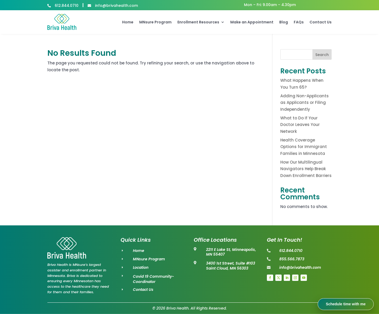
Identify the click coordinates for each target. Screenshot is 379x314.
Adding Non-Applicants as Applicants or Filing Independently (304, 102)
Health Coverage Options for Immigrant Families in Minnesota (303, 146)
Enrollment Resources (198, 22)
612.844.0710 (290, 250)
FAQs (299, 22)
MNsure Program (155, 22)
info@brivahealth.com (300, 267)
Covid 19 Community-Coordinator (153, 279)
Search (322, 54)
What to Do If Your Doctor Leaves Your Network (300, 124)
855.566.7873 (291, 259)
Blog (283, 22)
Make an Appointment (251, 22)
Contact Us (321, 22)
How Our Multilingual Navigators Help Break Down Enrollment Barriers (306, 168)
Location (140, 267)
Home (127, 22)
